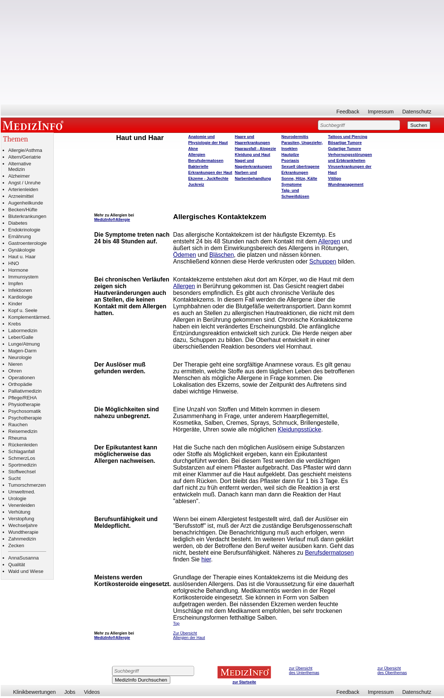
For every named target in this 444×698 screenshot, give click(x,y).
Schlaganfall (21, 451)
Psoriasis (290, 160)
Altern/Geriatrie (24, 157)
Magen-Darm (22, 350)
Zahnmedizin (22, 539)
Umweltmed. (21, 492)
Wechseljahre (23, 525)
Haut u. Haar (22, 256)
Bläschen (221, 255)
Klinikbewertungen (34, 692)
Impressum (381, 112)
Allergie (16, 150)
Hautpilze (290, 154)
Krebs (14, 324)
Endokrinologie (24, 230)
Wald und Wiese (25, 571)
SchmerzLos (21, 458)
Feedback (347, 112)
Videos (92, 692)
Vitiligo (334, 178)
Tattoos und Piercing (347, 136)
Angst (14, 183)
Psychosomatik (24, 411)
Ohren (15, 371)
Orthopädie (20, 384)
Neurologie (20, 357)
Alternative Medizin (19, 166)
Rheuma (17, 438)
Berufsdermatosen (205, 160)
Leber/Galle (20, 337)
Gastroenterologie (27, 243)
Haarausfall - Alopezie (255, 148)
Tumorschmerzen (27, 485)
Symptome (292, 184)
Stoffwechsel (21, 471)
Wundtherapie (23, 532)
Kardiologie (20, 297)
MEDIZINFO (34, 125)
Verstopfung (21, 518)
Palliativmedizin (25, 391)
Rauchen (18, 424)
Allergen (329, 241)
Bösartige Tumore (344, 142)
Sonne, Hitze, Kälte (299, 178)
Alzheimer (19, 176)
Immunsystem (23, 277)
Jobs (69, 692)
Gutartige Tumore (344, 148)
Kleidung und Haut (252, 154)
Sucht (14, 478)
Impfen (15, 283)
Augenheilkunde (25, 203)
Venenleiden (21, 505)
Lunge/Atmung (24, 344)
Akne (193, 148)
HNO (13, 263)
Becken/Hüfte (22, 209)
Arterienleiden (23, 189)
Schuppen (322, 261)
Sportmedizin (22, 465)
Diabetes (17, 223)
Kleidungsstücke (300, 429)
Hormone (18, 270)
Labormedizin (22, 330)
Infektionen (20, 290)
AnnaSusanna (23, 558)
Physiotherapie (24, 404)
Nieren (15, 364)
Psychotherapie (25, 418)
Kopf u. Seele (22, 310)
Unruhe (33, 183)
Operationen (21, 377)
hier (206, 559)
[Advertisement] (222, 52)
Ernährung (19, 236)
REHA (30, 398)
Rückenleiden (23, 445)
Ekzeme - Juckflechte (208, 178)
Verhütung (19, 512)
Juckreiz (196, 184)
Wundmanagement (345, 184)
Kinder (15, 303)
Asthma (34, 150)
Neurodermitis (295, 136)
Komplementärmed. (29, 317)
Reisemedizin (22, 431)
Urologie (17, 498)
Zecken (16, 545)
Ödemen (184, 255)
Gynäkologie (21, 250)
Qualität (16, 564)
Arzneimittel (21, 196)
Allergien (196, 154)
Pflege (15, 398)
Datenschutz (416, 112)
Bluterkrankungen (27, 216)
